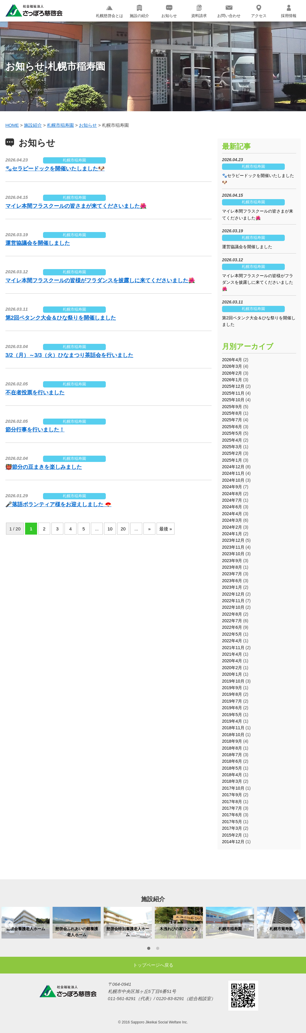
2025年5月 (232, 433)
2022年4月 (232, 640)
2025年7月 (232, 419)
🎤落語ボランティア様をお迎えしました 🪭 (58, 504)
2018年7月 (232, 754)
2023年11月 (233, 547)
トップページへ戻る (153, 965)
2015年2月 (232, 835)
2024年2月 (232, 527)
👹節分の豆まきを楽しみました (43, 467)
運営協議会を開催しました (37, 243)
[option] (25, 923)
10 (110, 528)
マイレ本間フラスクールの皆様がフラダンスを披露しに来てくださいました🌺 (100, 280)
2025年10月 (233, 399)
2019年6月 (232, 707)
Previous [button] (8, 924)
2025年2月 (232, 453)
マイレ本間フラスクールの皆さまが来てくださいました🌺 (75, 206)
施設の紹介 (139, 11)
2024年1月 (232, 533)
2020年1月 (232, 674)
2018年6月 (232, 761)
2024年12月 (233, 466)
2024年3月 (232, 520)
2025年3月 (232, 446)
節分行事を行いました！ (35, 430)
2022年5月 (232, 634)
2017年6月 (232, 814)
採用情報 (288, 11)
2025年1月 (232, 460)
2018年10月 (233, 734)
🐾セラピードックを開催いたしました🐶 (55, 169)
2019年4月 (232, 721)
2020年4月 (232, 660)
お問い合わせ (229, 11)
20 (123, 528)
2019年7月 (232, 701)
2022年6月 (232, 627)
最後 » (165, 528)
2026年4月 (232, 359)
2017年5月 (232, 821)
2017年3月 (232, 828)
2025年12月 (233, 386)
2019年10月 (233, 681)
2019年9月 (232, 687)
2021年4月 (232, 654)
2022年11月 (233, 600)
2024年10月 (233, 480)
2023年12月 (233, 540)
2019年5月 (232, 714)
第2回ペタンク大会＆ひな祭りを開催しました (60, 318)
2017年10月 (233, 788)
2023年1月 (232, 587)
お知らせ (169, 11)
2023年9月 (232, 560)
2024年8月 (232, 493)
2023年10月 (233, 553)
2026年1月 (232, 379)
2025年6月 (232, 426)
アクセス (259, 11)
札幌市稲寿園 (74, 160)
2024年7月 (232, 500)
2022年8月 (232, 614)
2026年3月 (232, 366)
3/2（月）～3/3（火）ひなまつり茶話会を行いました (69, 355)
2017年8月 (232, 801)
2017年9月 (232, 794)
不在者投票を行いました (35, 393)
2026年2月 (232, 373)
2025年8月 (232, 413)
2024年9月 (232, 486)
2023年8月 (232, 567)
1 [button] (149, 949)
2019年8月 (232, 694)
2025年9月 (232, 406)
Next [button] (295, 924)
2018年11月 (233, 727)
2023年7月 (232, 573)
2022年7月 (232, 620)
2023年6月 (232, 580)
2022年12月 (233, 594)
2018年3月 (232, 781)
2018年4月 (232, 774)
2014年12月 (233, 841)
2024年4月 (232, 513)
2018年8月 (232, 748)
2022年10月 (233, 607)
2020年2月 (232, 667)
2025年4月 (232, 440)
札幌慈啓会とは (109, 11)
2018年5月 (232, 768)
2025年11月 (233, 393)
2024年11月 (233, 473)
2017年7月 (232, 808)
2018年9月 (232, 741)
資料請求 (199, 11)
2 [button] (157, 949)
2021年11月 (233, 647)
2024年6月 (232, 506)
